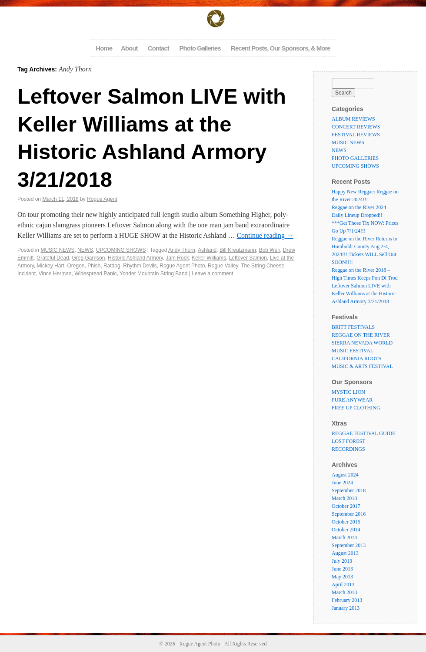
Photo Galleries (199, 48)
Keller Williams (209, 258)
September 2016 (349, 514)
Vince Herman (55, 273)
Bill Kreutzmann (238, 250)
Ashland (207, 250)
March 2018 (344, 498)
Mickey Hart (50, 266)
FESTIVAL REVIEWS (356, 135)
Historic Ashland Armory (135, 258)
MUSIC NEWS (57, 250)
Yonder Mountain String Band (153, 273)
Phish (93, 266)
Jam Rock (177, 258)
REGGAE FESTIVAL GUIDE (364, 433)
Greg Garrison (88, 258)
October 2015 (346, 522)
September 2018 (349, 490)
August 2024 (345, 475)
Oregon (75, 266)
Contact (158, 48)
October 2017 (346, 506)
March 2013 (344, 592)
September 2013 (349, 545)
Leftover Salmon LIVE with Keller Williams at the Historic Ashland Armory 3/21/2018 (364, 293)
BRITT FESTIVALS (353, 327)
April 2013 (343, 584)
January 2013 (345, 608)
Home (104, 48)
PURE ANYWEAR (352, 400)
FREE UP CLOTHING (356, 408)
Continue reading (264, 235)
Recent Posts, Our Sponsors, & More (280, 48)
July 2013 (342, 561)
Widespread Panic (95, 273)
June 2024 (342, 483)
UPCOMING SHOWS (121, 250)
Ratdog (111, 266)
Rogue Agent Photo (182, 266)
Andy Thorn (181, 250)
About (129, 48)
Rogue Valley (223, 266)
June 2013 (342, 569)
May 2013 (342, 577)
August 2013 (345, 553)
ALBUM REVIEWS (353, 119)
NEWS (85, 250)
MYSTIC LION (348, 392)
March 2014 (344, 537)
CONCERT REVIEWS (356, 127)
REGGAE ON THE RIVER (361, 335)
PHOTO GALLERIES (355, 158)
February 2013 (347, 600)
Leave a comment (212, 273)
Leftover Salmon (248, 258)
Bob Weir (269, 250)
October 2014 (346, 530)
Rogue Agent (102, 199)
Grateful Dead (53, 258)
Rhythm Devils (139, 266)
